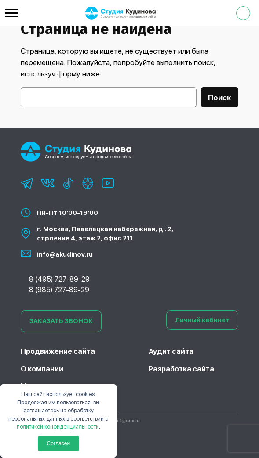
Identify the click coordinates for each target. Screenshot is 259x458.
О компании (42, 369)
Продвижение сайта (58, 351)
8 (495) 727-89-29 (59, 279)
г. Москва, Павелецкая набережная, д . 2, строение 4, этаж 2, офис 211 (105, 233)
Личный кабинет (202, 320)
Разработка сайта (181, 369)
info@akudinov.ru (65, 254)
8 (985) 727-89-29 (59, 290)
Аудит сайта (171, 351)
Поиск (219, 97)
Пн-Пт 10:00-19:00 (67, 212)
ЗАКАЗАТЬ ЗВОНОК (61, 321)
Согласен (58, 443)
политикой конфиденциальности (58, 427)
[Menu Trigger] (11, 12)
